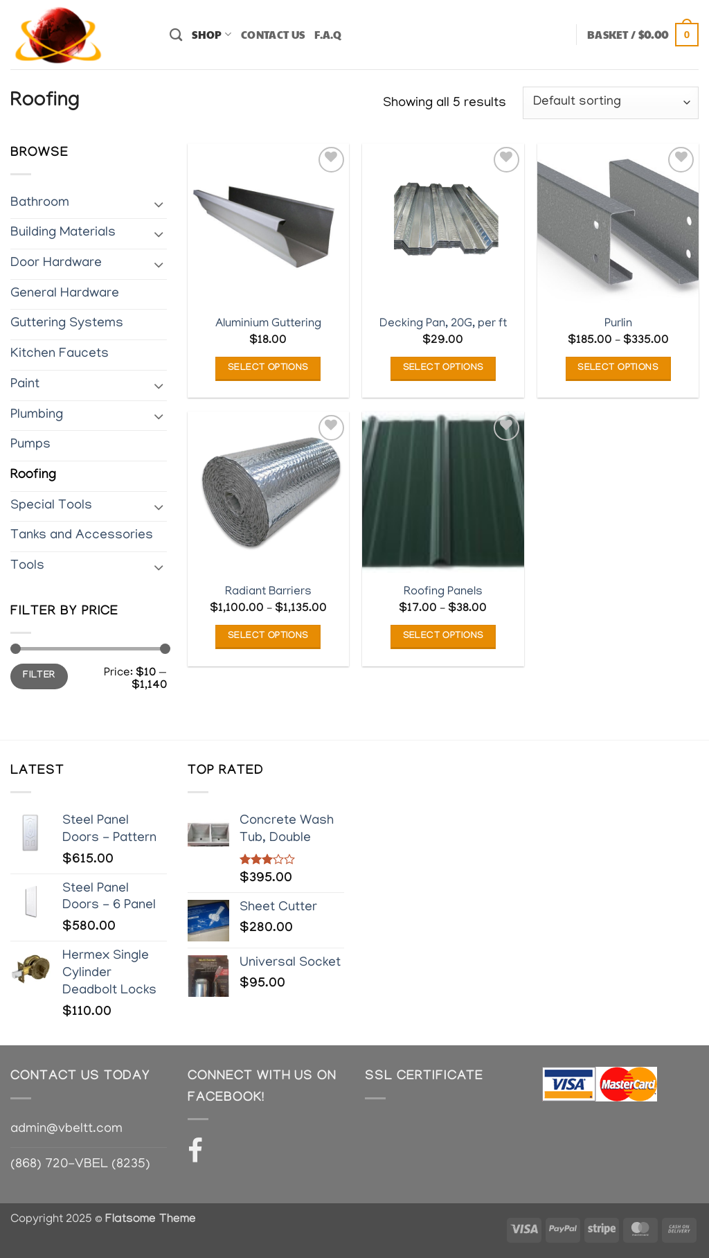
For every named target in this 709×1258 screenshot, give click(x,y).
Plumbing (36, 414)
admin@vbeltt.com (66, 1129)
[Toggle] (158, 203)
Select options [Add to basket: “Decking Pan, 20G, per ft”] (443, 368)
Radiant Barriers (268, 592)
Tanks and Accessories (81, 536)
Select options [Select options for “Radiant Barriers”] (268, 636)
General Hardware (64, 293)
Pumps (30, 445)
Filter (39, 676)
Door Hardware (56, 263)
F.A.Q (328, 34)
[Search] (176, 34)
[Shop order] (611, 103)
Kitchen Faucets (59, 354)
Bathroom (39, 202)
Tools (27, 566)
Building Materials (63, 233)
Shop (211, 34)
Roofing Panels (443, 592)
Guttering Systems (66, 324)
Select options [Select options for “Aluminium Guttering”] (268, 368)
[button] (643, 35)
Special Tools (51, 505)
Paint (24, 385)
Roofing (33, 476)
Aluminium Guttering (268, 323)
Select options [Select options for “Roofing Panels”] (443, 636)
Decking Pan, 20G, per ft (443, 323)
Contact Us (273, 34)
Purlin (618, 323)
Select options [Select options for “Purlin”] (617, 368)
